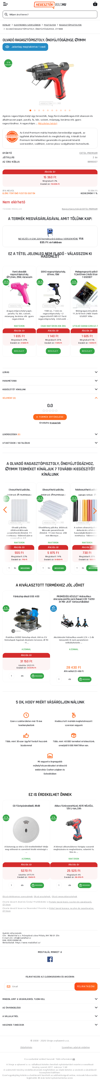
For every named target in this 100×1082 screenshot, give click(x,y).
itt (73, 1059)
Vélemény (9, 398)
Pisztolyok (50, 25)
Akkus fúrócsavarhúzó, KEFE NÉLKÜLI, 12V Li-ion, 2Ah (74, 807)
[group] (26, 638)
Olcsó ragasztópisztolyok (64, 896)
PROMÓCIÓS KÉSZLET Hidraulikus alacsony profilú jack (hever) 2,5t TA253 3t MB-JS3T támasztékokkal (73, 599)
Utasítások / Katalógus (16, 443)
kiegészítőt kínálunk (14, 389)
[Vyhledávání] (50, 14)
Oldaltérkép (26, 1047)
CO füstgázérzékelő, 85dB (26, 806)
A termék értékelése (50, 416)
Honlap (7, 25)
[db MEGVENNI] (11, 676)
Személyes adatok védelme (76, 1047)
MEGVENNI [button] (39, 676)
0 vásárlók (55, 423)
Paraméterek (10, 380)
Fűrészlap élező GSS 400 (26, 596)
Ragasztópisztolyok (70, 25)
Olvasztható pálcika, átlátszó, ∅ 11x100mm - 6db (19, 493)
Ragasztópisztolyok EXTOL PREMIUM (79, 209)
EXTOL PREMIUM (88, 153)
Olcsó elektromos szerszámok (18, 896)
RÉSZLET (19, 351)
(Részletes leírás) (47, 123)
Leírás (6, 372)
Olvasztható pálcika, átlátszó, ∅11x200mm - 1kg (53, 493)
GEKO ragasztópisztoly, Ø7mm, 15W (53, 273)
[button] (37, 676)
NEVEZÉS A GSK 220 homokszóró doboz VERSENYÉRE (48, 238)
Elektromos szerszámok (27, 25)
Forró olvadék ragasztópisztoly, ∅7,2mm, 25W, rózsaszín (19, 274)
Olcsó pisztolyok (42, 896)
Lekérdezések (11, 434)
